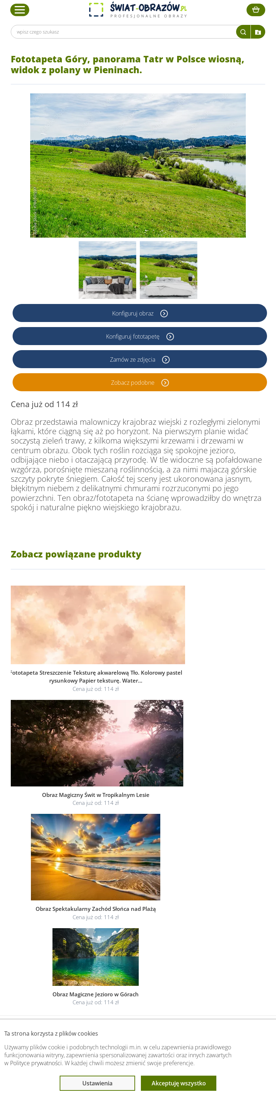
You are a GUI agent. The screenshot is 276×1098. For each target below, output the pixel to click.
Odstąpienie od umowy (137, 942)
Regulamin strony (130, 916)
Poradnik (201, 916)
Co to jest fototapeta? (215, 934)
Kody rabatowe (57, 942)
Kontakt (49, 951)
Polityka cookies (129, 934)
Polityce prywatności (36, 1063)
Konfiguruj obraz (133, 313)
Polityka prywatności (133, 925)
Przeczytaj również (213, 903)
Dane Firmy (53, 916)
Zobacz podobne (133, 382)
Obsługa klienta (58, 903)
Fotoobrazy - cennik (213, 925)
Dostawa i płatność (62, 934)
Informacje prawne (134, 903)
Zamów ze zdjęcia (133, 359)
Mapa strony (205, 942)
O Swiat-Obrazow (60, 925)
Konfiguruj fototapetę (133, 336)
